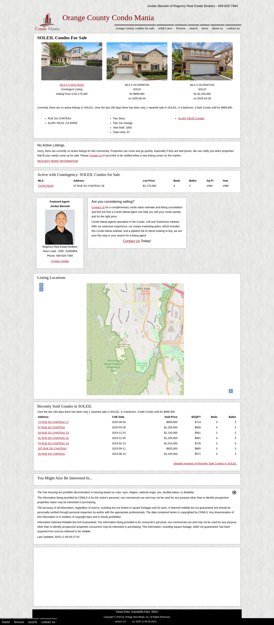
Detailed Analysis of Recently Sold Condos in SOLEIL (205, 463)
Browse (181, 28)
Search (194, 28)
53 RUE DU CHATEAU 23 (53, 432)
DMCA (154, 611)
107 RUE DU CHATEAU (52, 448)
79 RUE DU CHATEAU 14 (53, 443)
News (205, 28)
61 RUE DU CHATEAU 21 (53, 438)
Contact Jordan (60, 261)
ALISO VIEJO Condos (191, 118)
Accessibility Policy (140, 611)
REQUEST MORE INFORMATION (57, 161)
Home (6, 622)
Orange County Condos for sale (135, 28)
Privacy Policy (123, 611)
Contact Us (233, 28)
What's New (165, 28)
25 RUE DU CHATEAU (51, 453)
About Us (217, 28)
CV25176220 (45, 185)
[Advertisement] (137, 575)
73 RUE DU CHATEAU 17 (53, 422)
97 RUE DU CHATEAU (51, 427)
